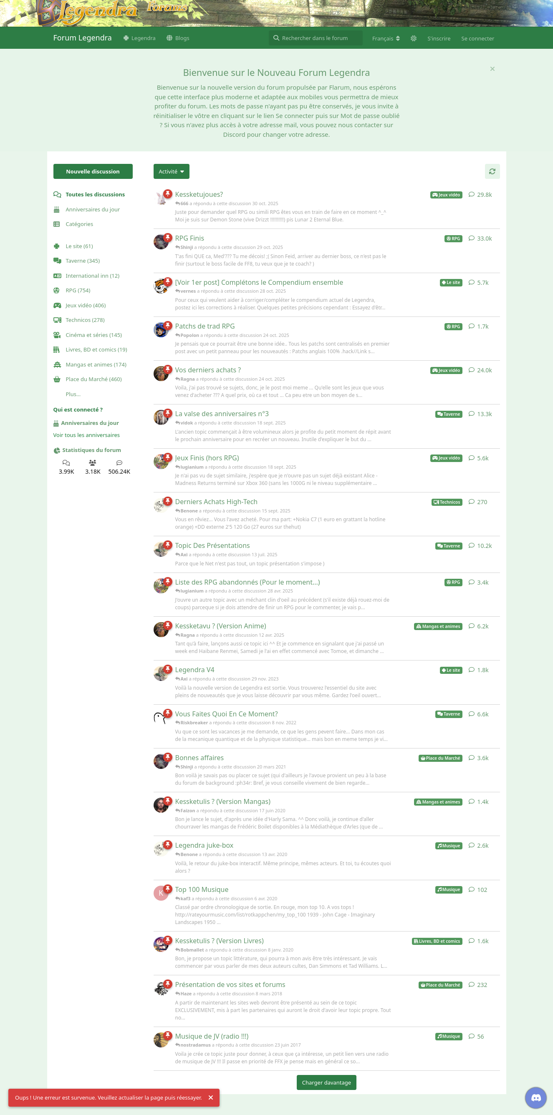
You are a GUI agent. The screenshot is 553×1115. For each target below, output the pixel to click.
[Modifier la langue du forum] (386, 38)
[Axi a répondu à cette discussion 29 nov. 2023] (161, 673)
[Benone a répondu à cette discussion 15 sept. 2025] (161, 505)
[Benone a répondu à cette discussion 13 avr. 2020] (161, 848)
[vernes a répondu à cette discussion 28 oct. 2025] (161, 286)
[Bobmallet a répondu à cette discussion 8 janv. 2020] (161, 944)
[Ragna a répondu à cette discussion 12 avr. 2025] (161, 629)
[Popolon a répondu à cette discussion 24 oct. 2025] (161, 329)
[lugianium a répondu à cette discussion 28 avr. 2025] (161, 585)
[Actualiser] (492, 171)
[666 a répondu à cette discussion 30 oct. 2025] (161, 198)
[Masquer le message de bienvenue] (492, 68)
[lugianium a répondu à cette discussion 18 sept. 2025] (161, 461)
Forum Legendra (82, 38)
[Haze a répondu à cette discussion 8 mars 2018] (161, 988)
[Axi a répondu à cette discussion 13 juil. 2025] (161, 549)
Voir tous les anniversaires (86, 435)
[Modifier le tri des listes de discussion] (172, 171)
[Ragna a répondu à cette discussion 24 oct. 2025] (161, 373)
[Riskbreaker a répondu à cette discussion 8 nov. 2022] (161, 717)
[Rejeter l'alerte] (210, 1097)
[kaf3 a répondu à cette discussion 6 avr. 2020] (161, 893)
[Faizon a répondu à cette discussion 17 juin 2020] (161, 805)
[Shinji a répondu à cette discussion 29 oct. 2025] (161, 241)
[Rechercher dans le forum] (316, 37)
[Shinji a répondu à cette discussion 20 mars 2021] (161, 761)
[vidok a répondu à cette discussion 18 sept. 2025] (161, 417)
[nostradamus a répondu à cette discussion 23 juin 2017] (161, 1039)
